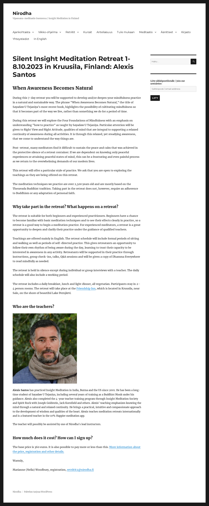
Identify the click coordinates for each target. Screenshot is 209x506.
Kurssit (87, 32)
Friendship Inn (86, 288)
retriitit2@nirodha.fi (80, 469)
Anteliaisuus (104, 32)
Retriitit (70, 32)
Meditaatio (146, 32)
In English (40, 39)
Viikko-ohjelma (47, 32)
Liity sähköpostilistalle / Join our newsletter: (167, 82)
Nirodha (22, 13)
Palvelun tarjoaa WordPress (38, 491)
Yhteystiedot (21, 39)
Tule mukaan (126, 32)
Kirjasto (186, 32)
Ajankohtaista (21, 32)
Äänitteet (167, 32)
